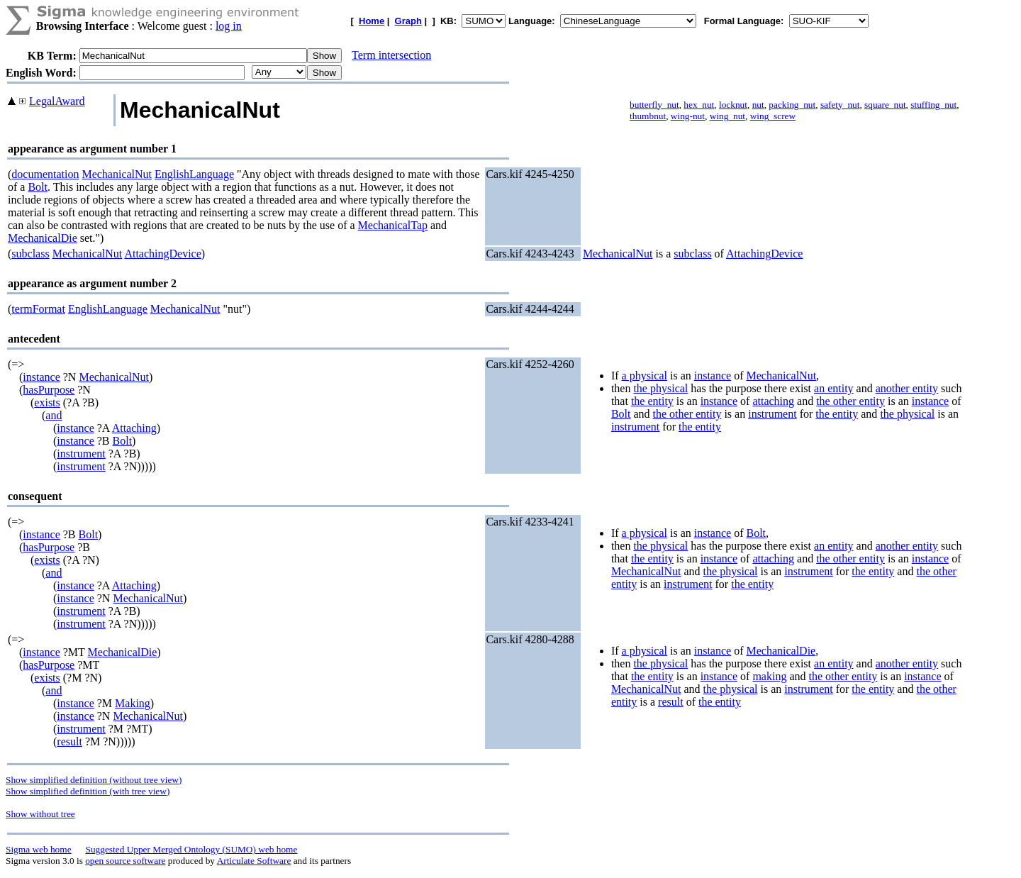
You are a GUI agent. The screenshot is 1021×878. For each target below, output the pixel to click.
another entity (907, 388)
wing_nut (727, 116)
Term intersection (391, 55)
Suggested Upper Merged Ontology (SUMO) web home (192, 849)
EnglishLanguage (194, 174)
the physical (660, 388)
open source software (125, 860)
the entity (652, 401)
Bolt (38, 187)
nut (758, 104)
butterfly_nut (654, 104)
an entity (834, 388)
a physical (644, 375)
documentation (45, 174)
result (69, 741)
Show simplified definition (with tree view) (87, 791)
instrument (81, 454)
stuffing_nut (933, 104)
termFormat (38, 309)
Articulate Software (254, 860)
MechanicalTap (393, 225)
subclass (30, 254)
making (769, 676)
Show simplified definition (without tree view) (94, 779)
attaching (773, 401)
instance (41, 377)
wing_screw (773, 116)
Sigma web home (39, 849)
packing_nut (792, 104)
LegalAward (57, 101)
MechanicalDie (42, 238)
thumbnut (648, 116)
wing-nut (688, 116)
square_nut (884, 104)
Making (132, 703)
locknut (733, 104)
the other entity (850, 401)
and (53, 415)
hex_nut (699, 104)
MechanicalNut (117, 174)
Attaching (134, 428)
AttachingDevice (162, 254)
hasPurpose (48, 390)
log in (229, 26)
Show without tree (40, 813)
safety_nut (840, 104)
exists (47, 402)
